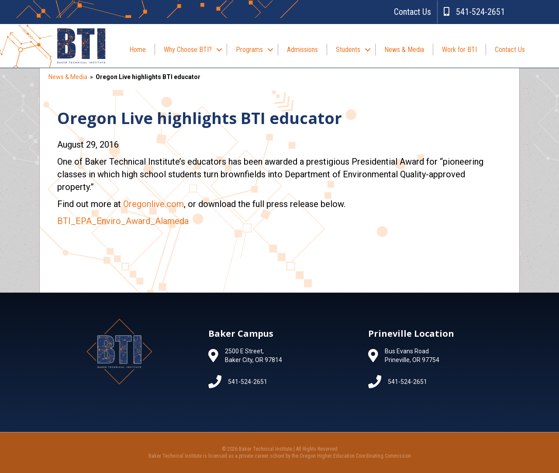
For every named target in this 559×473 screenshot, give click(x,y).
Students (348, 49)
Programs (249, 49)
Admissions (302, 49)
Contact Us (412, 12)
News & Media (404, 49)
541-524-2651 (474, 12)
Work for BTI (459, 49)
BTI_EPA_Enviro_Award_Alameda (123, 221)
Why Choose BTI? (188, 49)
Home (137, 49)
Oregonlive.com (153, 204)
